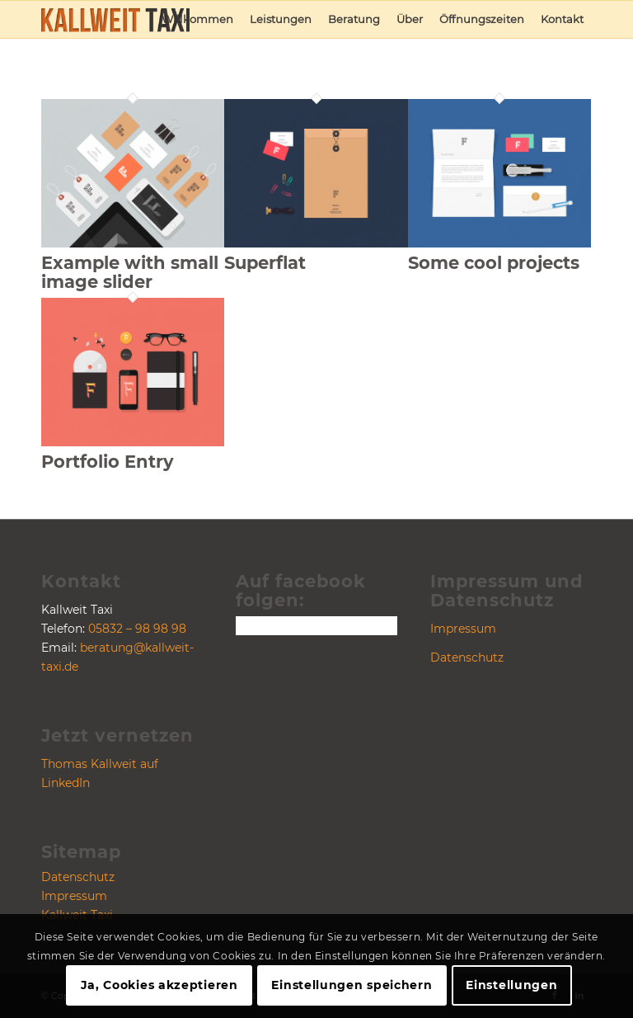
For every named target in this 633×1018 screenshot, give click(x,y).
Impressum (74, 895)
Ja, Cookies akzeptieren (159, 985)
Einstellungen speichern (351, 985)
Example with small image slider (129, 272)
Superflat (265, 262)
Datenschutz (78, 877)
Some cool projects (493, 262)
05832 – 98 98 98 (137, 628)
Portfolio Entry (107, 461)
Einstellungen (511, 985)
